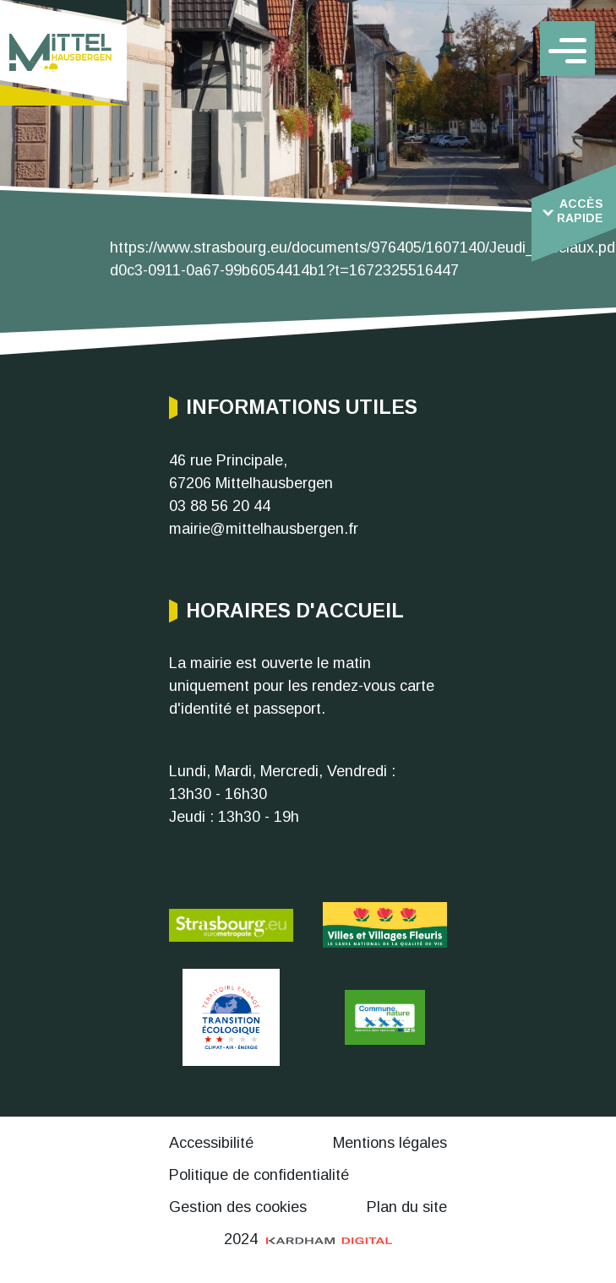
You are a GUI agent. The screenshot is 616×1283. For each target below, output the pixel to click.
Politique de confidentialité (259, 1174)
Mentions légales (390, 1142)
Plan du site (407, 1207)
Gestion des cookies (238, 1207)
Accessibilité (211, 1142)
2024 (308, 1239)
